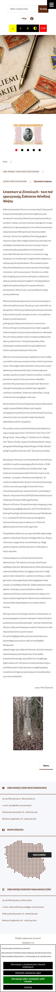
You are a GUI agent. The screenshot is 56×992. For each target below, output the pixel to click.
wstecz (46, 766)
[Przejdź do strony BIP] (24, 18)
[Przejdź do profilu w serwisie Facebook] (32, 18)
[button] (51, 4)
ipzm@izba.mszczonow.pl (20, 805)
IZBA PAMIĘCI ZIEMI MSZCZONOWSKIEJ (21, 172)
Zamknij (28, 987)
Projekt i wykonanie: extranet (28, 938)
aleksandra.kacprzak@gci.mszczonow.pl (26, 907)
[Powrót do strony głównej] (5, 161)
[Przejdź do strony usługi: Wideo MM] (43, 28)
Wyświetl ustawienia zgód (28, 973)
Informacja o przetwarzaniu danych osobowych (28, 965)
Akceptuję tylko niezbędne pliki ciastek (28, 980)
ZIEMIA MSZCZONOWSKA (15, 181)
